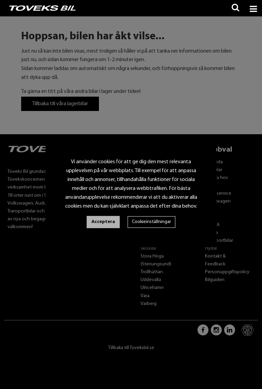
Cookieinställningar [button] (151, 221)
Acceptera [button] (103, 221)
